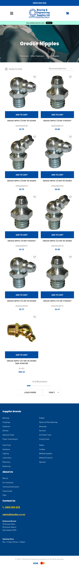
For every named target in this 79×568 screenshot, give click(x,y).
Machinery (6, 462)
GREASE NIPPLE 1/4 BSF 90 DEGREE (21, 120)
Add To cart (22, 114)
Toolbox (42, 449)
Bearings (6, 418)
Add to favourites (34, 77)
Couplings (6, 422)
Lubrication (7, 458)
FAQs (4, 495)
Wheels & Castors (45, 458)
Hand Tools (7, 445)
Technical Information (11, 487)
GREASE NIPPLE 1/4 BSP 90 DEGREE (57, 180)
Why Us (5, 478)
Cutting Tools (44, 439)
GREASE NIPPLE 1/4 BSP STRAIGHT (22, 241)
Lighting (6, 453)
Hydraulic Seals (8, 435)
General (5, 430)
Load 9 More (30, 392)
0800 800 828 (39, 3)
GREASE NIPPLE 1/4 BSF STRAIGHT (57, 120)
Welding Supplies (45, 453)
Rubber (42, 418)
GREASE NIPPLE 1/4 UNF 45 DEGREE (57, 241)
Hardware (6, 449)
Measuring (6, 466)
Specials (42, 462)
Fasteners (24, 56)
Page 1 (52, 392)
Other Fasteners (37, 56)
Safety (41, 445)
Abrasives (43, 426)
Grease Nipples (52, 56)
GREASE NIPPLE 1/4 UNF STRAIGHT (57, 301)
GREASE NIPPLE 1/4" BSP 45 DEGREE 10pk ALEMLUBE (21, 362)
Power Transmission (10, 439)
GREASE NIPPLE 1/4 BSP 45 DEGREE (21, 180)
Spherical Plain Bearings (48, 422)
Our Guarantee (8, 482)
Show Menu (11, 13)
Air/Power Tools (45, 435)
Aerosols (42, 430)
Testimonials (7, 491)
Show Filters (15, 69)
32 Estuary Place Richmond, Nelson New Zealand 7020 (9, 527)
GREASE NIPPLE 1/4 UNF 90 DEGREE (21, 301)
